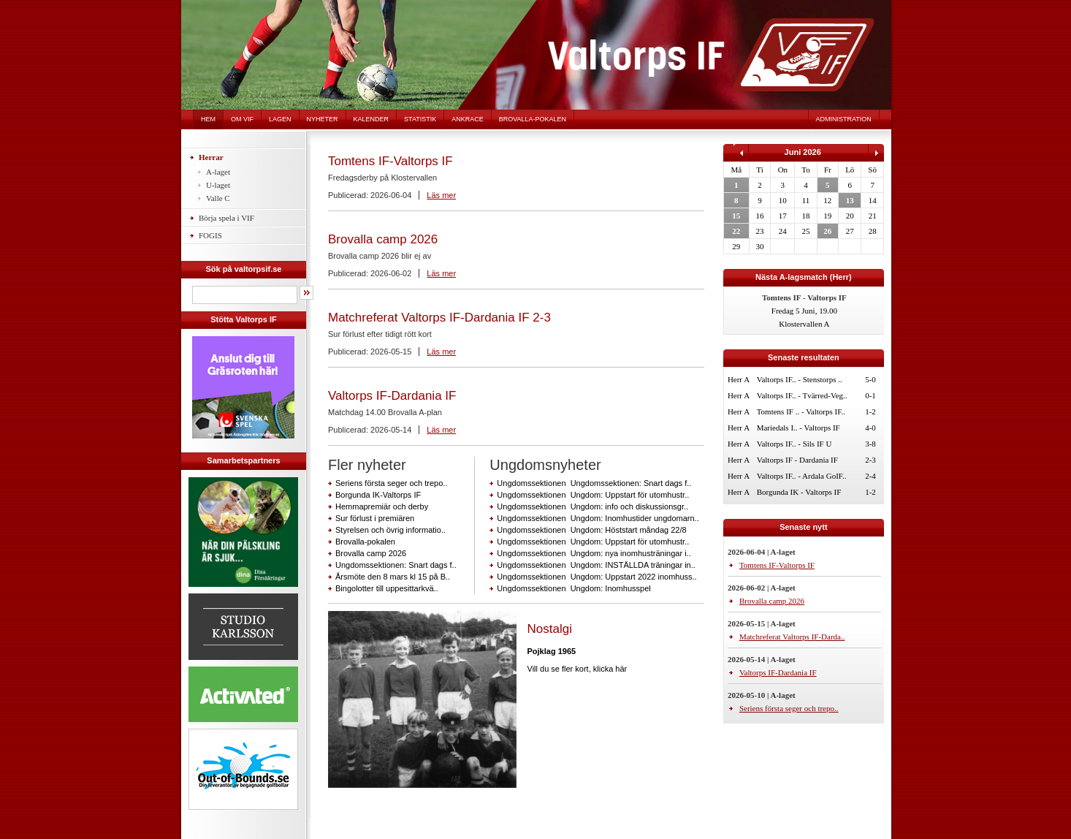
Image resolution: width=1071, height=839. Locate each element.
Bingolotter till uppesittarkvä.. (386, 588)
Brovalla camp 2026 (383, 239)
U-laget (218, 185)
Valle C (218, 198)
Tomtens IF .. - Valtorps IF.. (801, 411)
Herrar (211, 157)
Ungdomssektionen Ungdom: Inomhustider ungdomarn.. (597, 518)
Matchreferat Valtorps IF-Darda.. (792, 636)
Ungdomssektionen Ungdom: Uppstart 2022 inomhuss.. (596, 576)
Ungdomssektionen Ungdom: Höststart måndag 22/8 (591, 529)
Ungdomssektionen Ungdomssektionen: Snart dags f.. (594, 483)
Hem (208, 119)
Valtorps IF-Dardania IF (392, 396)
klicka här (610, 668)
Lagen (280, 119)
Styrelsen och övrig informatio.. (390, 529)
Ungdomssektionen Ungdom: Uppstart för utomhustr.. (593, 494)
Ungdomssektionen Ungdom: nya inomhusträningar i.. (593, 553)
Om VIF (242, 119)
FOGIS (210, 235)
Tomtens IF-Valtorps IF (390, 161)
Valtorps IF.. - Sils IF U (794, 443)
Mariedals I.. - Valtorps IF (798, 427)
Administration (844, 119)
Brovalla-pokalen (532, 119)
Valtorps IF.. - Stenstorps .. (799, 379)
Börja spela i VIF (226, 217)
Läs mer (441, 195)
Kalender (371, 119)
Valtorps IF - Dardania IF (797, 459)
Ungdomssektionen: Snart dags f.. (396, 565)
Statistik (420, 119)
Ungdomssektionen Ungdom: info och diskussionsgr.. (592, 506)
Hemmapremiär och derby (381, 506)
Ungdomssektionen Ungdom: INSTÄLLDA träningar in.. (596, 565)
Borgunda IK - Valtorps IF (799, 491)
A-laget (218, 171)
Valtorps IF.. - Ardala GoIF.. (802, 475)
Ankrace (467, 119)
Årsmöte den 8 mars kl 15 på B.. (392, 576)
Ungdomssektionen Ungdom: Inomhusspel (573, 588)
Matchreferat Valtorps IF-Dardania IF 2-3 (439, 317)
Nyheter (322, 119)
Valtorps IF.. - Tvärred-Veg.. (802, 395)
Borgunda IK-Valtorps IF (378, 494)
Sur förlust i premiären (374, 518)
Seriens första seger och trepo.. (391, 483)
